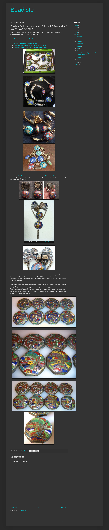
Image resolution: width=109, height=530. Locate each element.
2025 (76, 25)
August (79, 46)
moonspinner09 (45, 241)
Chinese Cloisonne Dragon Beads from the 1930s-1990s (30, 47)
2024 (76, 27)
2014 (76, 62)
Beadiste (22, 9)
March (79, 50)
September (80, 43)
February (79, 57)
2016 (76, 32)
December (80, 36)
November (80, 39)
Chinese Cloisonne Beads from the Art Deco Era (28, 39)
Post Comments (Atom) (24, 510)
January (79, 59)
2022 (76, 30)
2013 (76, 65)
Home (39, 507)
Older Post (64, 507)
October (79, 41)
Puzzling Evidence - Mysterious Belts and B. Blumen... (86, 53)
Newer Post (14, 507)
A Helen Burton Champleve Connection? (25, 43)
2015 (76, 34)
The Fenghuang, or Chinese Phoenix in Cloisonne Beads (30, 45)
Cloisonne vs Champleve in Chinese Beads (26, 41)
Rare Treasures (35, 275)
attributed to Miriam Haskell (46, 176)
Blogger (62, 521)
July (78, 48)
